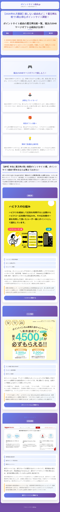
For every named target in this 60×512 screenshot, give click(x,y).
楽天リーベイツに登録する (30, 497)
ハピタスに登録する (30, 299)
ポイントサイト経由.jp (30, 4)
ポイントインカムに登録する (30, 406)
